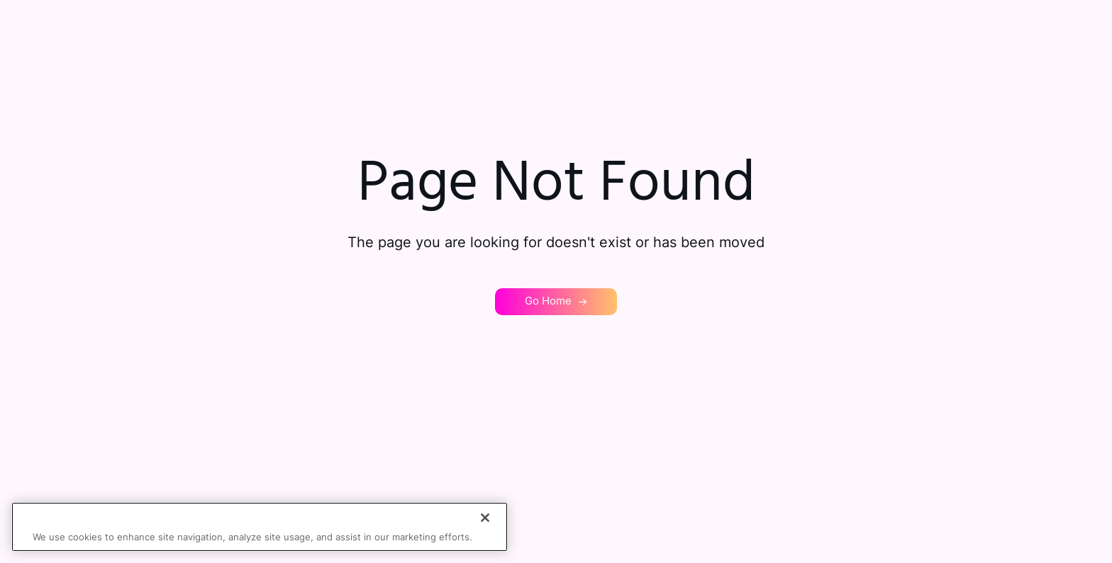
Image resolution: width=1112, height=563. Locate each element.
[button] (556, 301)
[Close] (485, 517)
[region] (259, 527)
